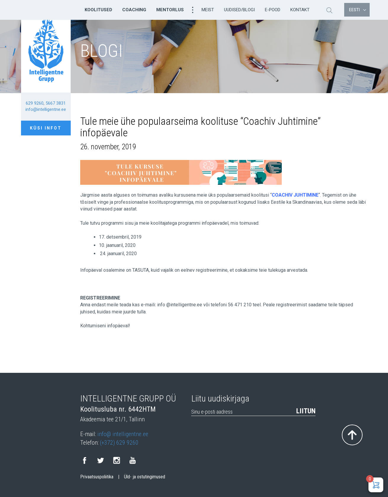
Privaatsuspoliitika (96, 477)
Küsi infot (46, 128)
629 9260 (35, 103)
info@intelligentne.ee (45, 109)
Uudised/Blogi (239, 9)
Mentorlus (170, 9)
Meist (208, 9)
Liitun (305, 411)
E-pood (272, 9)
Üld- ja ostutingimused (144, 477)
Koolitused (98, 9)
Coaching (134, 9)
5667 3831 (56, 103)
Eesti (357, 9)
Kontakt (300, 9)
